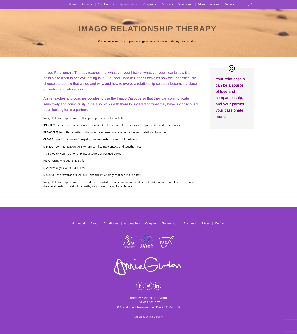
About (85, 4)
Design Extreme (154, 316)
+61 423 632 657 (148, 302)
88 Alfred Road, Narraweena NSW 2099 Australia (149, 307)
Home (72, 4)
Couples (148, 4)
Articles (214, 4)
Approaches (126, 4)
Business (167, 4)
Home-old (78, 223)
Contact (229, 4)
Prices (201, 4)
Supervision (185, 4)
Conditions (104, 4)
